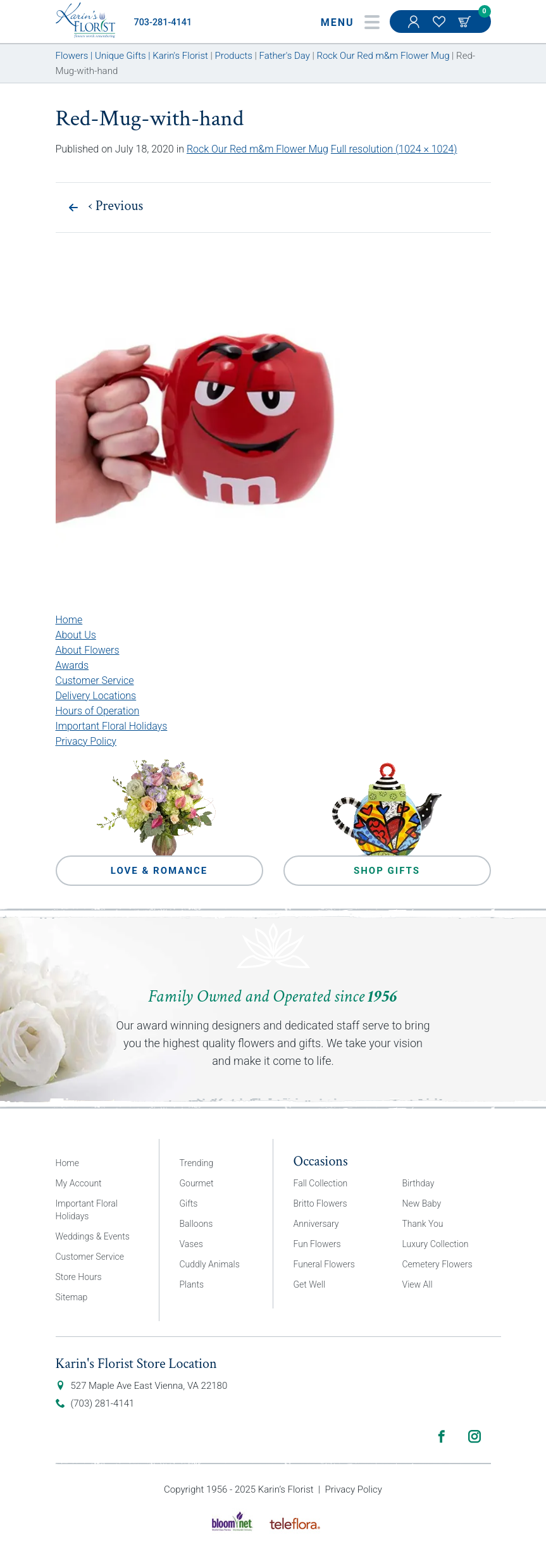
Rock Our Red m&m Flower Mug (257, 149)
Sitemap (72, 1297)
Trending (197, 1163)
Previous (116, 206)
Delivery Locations (96, 696)
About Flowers (88, 650)
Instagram (474, 1436)
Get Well (310, 1284)
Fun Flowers (317, 1244)
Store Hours (79, 1277)
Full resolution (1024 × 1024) (394, 149)
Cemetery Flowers (437, 1264)
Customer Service (95, 680)
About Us (76, 635)
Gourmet (197, 1183)
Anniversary (316, 1224)
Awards (72, 665)
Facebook (441, 1436)
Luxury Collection (435, 1244)
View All (417, 1284)
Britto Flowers (320, 1203)
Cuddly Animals (210, 1264)
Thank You (423, 1224)
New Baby (422, 1203)
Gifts (189, 1203)
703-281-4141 (163, 22)
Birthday (418, 1183)
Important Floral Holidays (112, 726)
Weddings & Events (93, 1236)
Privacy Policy (86, 741)
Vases (191, 1244)
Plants (192, 1284)
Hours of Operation (98, 711)
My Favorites (440, 28)
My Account (415, 28)
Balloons (196, 1224)
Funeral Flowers (324, 1264)
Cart (465, 21)
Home (69, 620)
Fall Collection (321, 1183)
